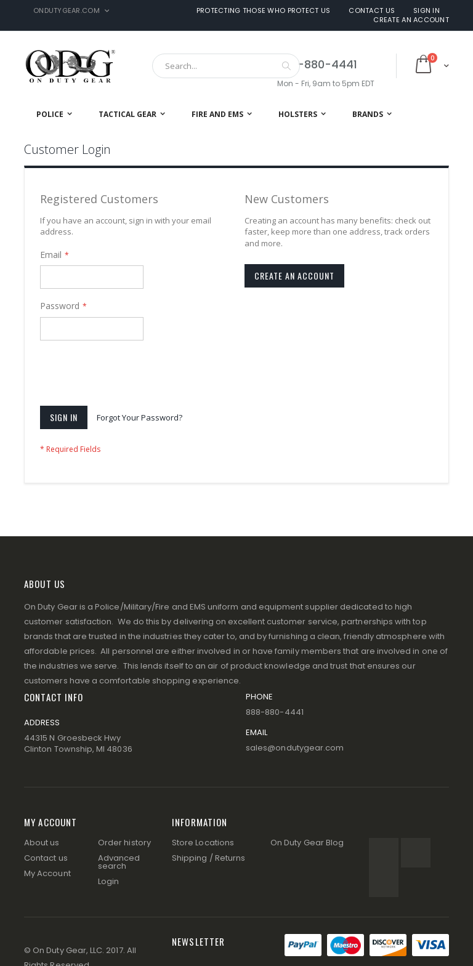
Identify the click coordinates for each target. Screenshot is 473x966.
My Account (47, 873)
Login (108, 881)
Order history (124, 842)
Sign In (426, 10)
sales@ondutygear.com (295, 748)
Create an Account (411, 20)
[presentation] (133, 376)
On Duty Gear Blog (307, 842)
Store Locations (203, 842)
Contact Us (372, 10)
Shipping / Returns (208, 858)
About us (42, 842)
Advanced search (119, 862)
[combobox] (226, 66)
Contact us (46, 858)
